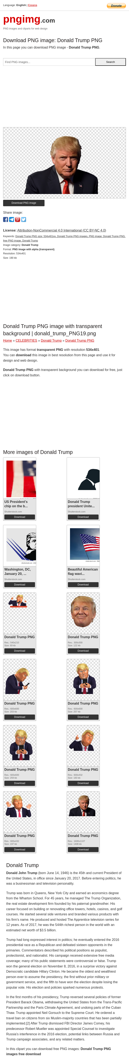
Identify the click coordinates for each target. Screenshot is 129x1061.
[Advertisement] (64, 98)
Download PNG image (24, 202)
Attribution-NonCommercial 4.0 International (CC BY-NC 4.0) (61, 230)
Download (19, 517)
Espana (32, 5)
